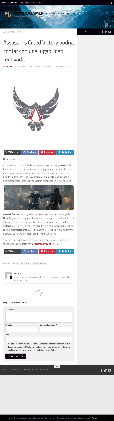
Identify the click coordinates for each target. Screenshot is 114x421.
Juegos (6, 31)
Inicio (4, 2)
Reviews (24, 2)
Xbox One (43, 263)
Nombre (9, 324)
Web (7, 334)
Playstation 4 (25, 263)
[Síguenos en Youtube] (109, 31)
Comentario (10, 309)
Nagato (10, 66)
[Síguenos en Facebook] (102, 31)
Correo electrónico (48, 324)
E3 (14, 263)
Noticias (13, 2)
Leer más (102, 418)
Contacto (37, 2)
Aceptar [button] (94, 418)
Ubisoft (35, 263)
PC (18, 263)
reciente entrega (42, 244)
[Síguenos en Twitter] (106, 31)
